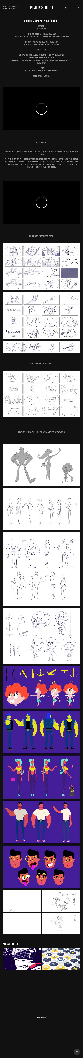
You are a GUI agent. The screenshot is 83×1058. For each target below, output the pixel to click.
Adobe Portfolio (43, 1017)
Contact (12, 8)
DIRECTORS (6, 6)
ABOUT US (15, 6)
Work (5, 8)
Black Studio (41, 7)
